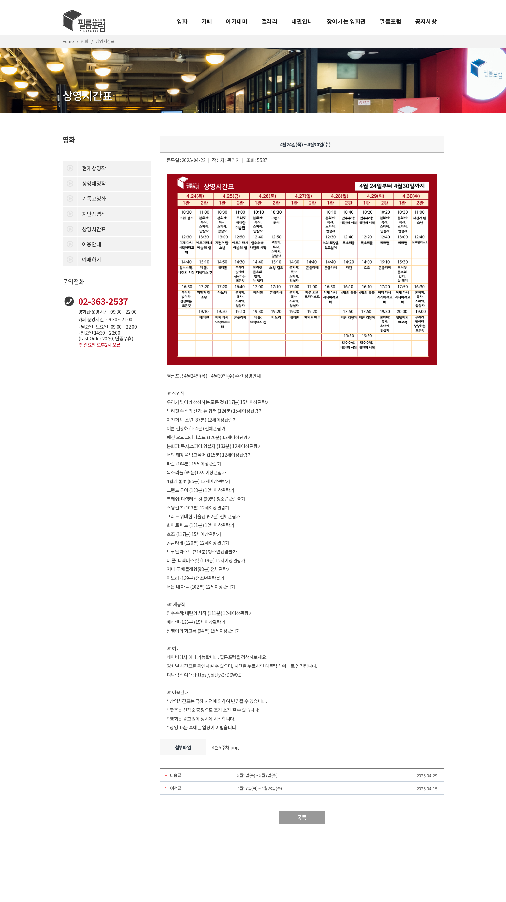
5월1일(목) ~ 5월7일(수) (257, 775)
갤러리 (269, 21)
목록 (302, 817)
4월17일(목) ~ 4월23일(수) (259, 788)
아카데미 (237, 21)
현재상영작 (84, 167)
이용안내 (82, 243)
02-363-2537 (103, 301)
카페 (206, 21)
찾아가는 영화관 (346, 21)
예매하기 (82, 258)
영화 (182, 21)
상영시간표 (84, 228)
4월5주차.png (225, 747)
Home (68, 41)
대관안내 (302, 21)
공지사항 (426, 21)
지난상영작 (84, 213)
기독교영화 (84, 198)
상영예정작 (84, 183)
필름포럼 (390, 21)
